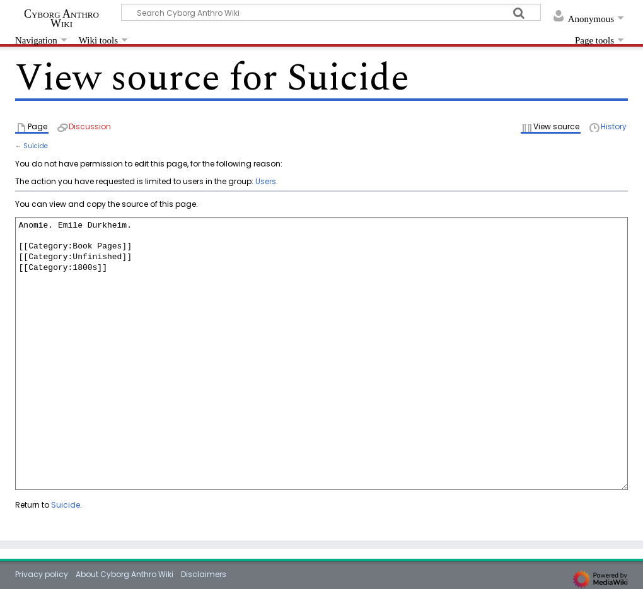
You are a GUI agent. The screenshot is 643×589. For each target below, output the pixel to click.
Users (265, 181)
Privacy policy (41, 574)
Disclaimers (203, 574)
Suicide (35, 146)
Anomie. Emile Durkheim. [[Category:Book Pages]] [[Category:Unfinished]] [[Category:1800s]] (321, 353)
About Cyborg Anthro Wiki (124, 574)
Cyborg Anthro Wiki (61, 18)
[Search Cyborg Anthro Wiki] (331, 12)
